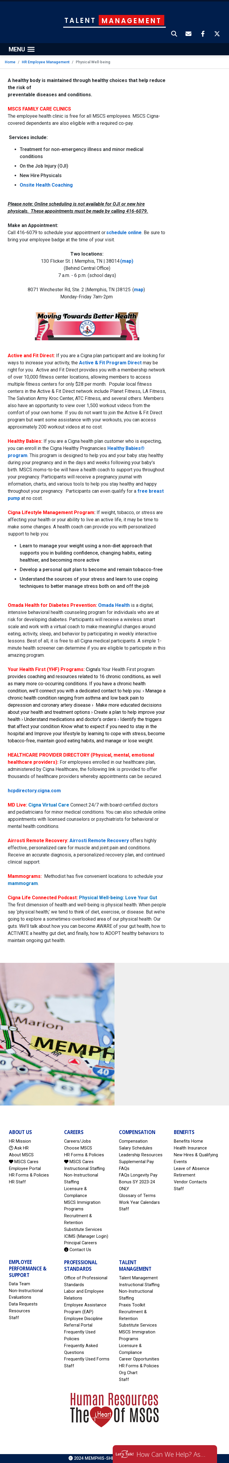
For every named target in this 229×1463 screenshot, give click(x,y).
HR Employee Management (45, 62)
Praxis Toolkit (132, 1305)
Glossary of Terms (137, 1195)
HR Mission (20, 1141)
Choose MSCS (78, 1148)
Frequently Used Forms (86, 1359)
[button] (174, 34)
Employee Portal (25, 1168)
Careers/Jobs (77, 1141)
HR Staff (17, 1182)
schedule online (124, 232)
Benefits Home (188, 1141)
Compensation (133, 1141)
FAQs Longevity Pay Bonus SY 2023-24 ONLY (138, 1182)
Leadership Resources (141, 1155)
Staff (124, 1209)
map (138, 289)
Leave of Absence (191, 1168)
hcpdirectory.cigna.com (34, 790)
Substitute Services (83, 1229)
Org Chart (128, 1372)
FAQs (124, 1168)
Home (10, 62)
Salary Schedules (135, 1148)
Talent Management (138, 1278)
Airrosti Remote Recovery (99, 840)
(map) (126, 261)
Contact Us (77, 1249)
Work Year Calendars (139, 1202)
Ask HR (19, 1148)
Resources (19, 1311)
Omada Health (114, 605)
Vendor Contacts (190, 1182)
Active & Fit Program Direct (110, 363)
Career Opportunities (139, 1359)
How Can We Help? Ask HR (172, 1454)
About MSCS (21, 1155)
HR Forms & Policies (29, 1175)
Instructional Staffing (84, 1168)
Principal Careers (80, 1242)
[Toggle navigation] (21, 49)
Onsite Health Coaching (47, 185)
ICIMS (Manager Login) (86, 1236)
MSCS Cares (23, 1161)
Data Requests (23, 1304)
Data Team (19, 1283)
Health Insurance (190, 1148)
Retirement (184, 1175)
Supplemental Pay (136, 1161)
